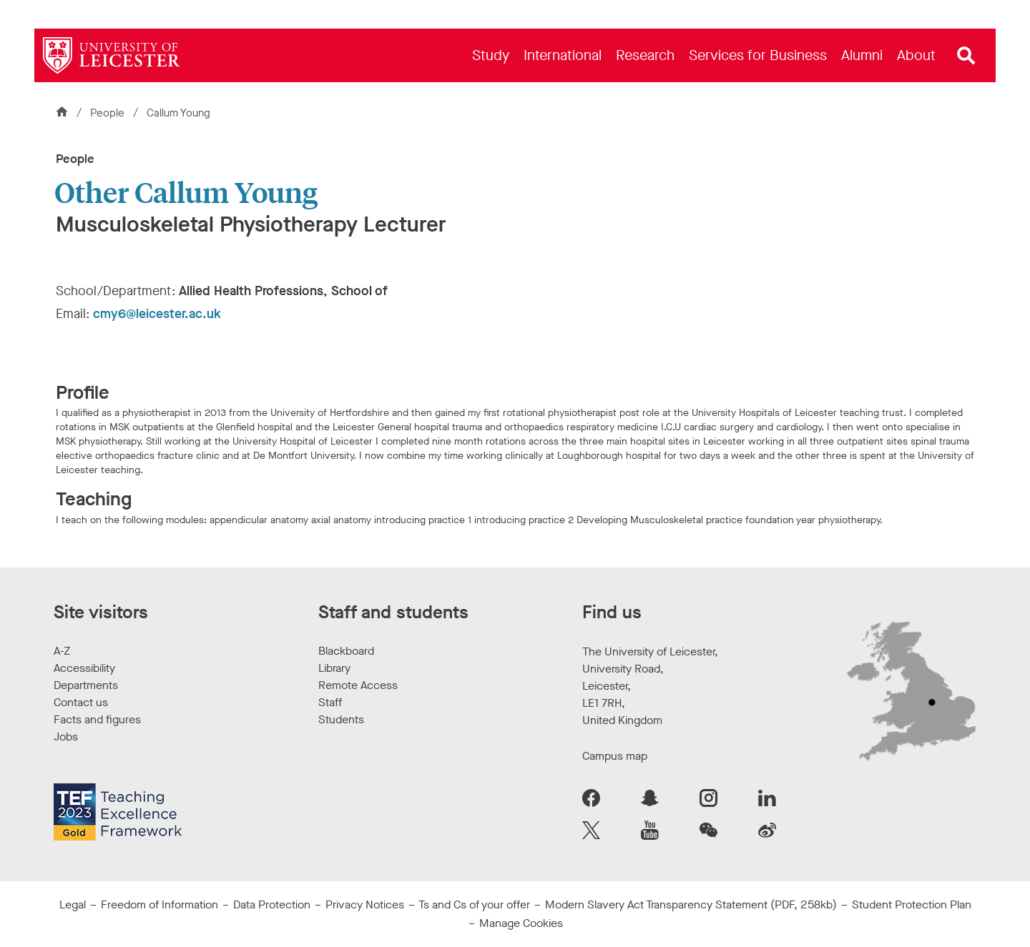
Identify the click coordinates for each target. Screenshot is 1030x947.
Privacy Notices (364, 904)
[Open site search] (966, 56)
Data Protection (271, 904)
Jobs (66, 736)
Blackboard (346, 650)
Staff (330, 702)
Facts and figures (97, 719)
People (108, 113)
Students (341, 719)
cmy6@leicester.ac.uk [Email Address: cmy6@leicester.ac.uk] (157, 313)
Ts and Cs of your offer (474, 904)
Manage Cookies (521, 923)
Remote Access (358, 685)
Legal (72, 904)
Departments (86, 685)
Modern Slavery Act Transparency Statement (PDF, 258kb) (691, 904)
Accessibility (84, 667)
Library (334, 667)
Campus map (614, 755)
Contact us (81, 702)
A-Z (62, 650)
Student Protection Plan (911, 904)
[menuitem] (490, 55)
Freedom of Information (159, 904)
